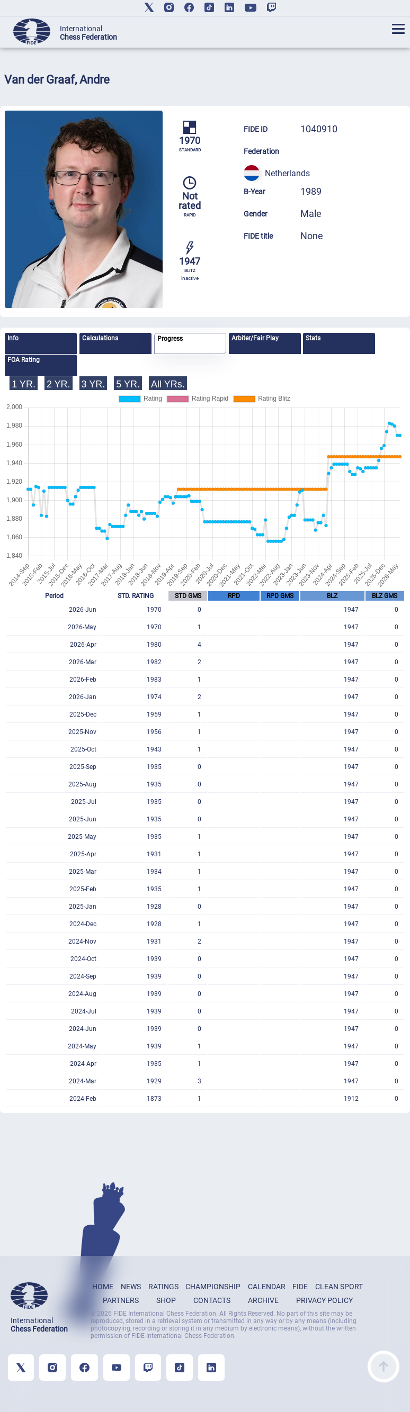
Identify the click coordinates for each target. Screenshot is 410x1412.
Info (13, 338)
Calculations (100, 338)
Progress (170, 338)
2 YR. (58, 384)
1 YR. (23, 384)
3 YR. (93, 384)
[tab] (41, 343)
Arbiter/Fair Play (255, 338)
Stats (313, 338)
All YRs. (168, 384)
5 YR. (128, 384)
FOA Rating (23, 360)
